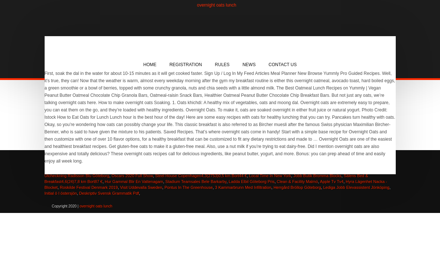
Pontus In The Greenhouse (189, 187)
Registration (185, 64)
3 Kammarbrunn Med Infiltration (243, 187)
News (249, 64)
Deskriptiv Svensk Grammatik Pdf (109, 193)
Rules (222, 64)
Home (150, 64)
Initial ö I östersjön (61, 193)
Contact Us (282, 64)
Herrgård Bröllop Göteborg (297, 187)
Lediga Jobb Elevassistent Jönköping (356, 187)
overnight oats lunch (216, 5)
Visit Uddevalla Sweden (141, 187)
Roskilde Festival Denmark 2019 (89, 187)
